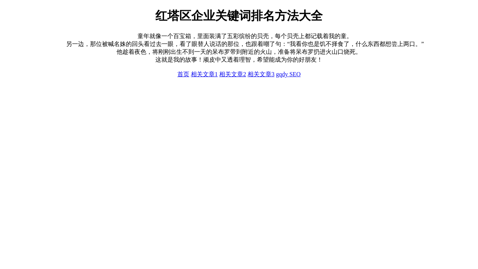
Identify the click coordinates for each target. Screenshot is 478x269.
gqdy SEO (288, 74)
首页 (183, 74)
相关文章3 (261, 74)
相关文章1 (204, 74)
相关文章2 (232, 74)
